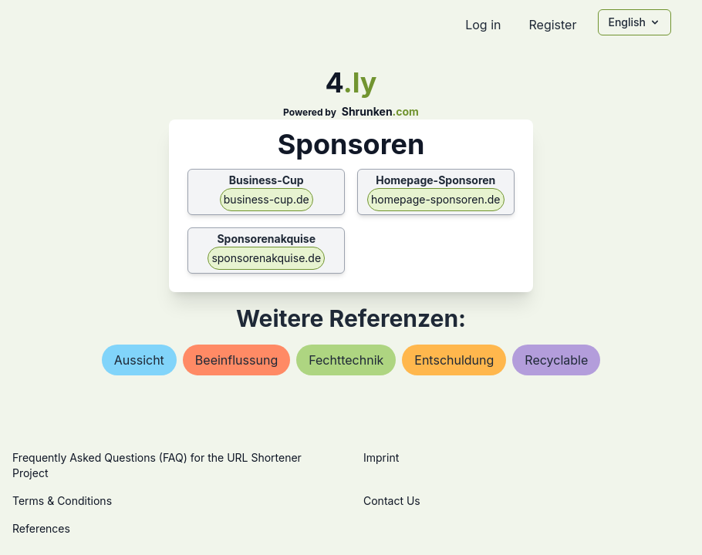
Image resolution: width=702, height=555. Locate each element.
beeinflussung (236, 360)
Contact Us (391, 500)
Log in (483, 24)
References (41, 528)
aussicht (139, 360)
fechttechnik (346, 360)
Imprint (381, 457)
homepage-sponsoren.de (436, 199)
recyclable (556, 360)
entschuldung (454, 360)
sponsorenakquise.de (266, 257)
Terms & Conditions (62, 500)
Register (552, 24)
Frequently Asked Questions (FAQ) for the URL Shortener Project (157, 465)
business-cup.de (266, 199)
